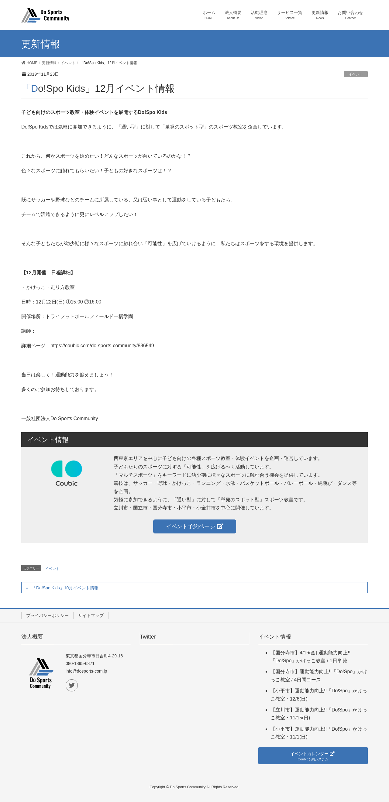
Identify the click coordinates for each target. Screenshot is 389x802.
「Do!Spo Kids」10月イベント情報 (65, 587)
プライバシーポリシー (47, 615)
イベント (356, 74)
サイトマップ (91, 615)
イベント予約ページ (194, 526)
